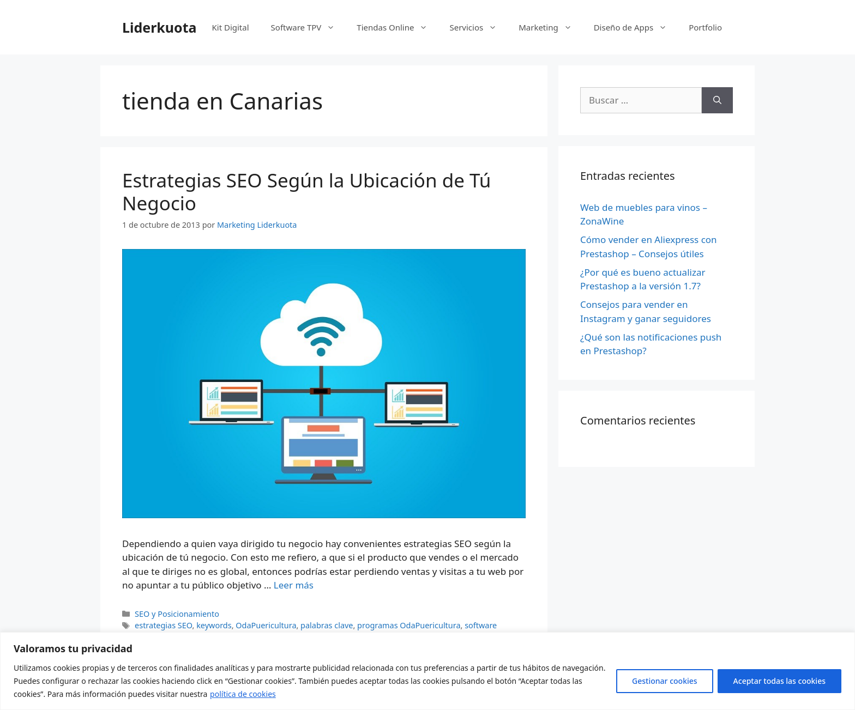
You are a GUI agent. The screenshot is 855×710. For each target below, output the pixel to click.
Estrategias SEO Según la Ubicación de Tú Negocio (306, 191)
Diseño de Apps (636, 27)
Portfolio (705, 27)
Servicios (478, 27)
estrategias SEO (163, 625)
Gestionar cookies (664, 681)
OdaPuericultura (266, 625)
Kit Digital (230, 27)
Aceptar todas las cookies (779, 681)
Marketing (550, 27)
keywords (213, 625)
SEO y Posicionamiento (177, 614)
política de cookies (243, 694)
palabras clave (326, 625)
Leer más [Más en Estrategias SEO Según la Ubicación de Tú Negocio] (294, 585)
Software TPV (308, 27)
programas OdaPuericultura (408, 625)
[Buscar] (717, 100)
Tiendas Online (397, 27)
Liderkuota (159, 27)
